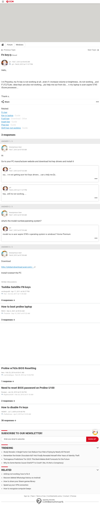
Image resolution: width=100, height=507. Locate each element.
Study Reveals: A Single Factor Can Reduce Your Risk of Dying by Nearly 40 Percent (37, 452)
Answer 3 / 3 (7, 247)
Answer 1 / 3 (7, 141)
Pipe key (5, 125)
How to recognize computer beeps (17, 489)
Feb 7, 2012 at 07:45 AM (18, 215)
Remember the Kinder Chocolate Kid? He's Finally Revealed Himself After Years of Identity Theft (41, 456)
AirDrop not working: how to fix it (17, 474)
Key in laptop (7, 115)
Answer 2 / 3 (7, 207)
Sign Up (26, 496)
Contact (66, 496)
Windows (19, 45)
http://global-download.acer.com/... (17, 267)
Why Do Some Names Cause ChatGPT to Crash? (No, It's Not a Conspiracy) (34, 463)
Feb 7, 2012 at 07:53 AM (18, 230)
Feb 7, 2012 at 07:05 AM (18, 150)
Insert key (5, 122)
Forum (9, 45)
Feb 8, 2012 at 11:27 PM (24, 64)
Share (7, 102)
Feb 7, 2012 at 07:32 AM (18, 171)
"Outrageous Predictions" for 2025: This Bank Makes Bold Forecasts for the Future (36, 459)
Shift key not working (11, 128)
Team (33, 496)
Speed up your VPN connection (16, 485)
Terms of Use (41, 496)
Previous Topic (9, 50)
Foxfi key (5, 118)
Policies (73, 496)
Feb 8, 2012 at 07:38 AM (18, 255)
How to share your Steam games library (19, 481)
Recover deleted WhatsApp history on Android (22, 478)
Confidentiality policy (54, 496)
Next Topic (92, 50)
